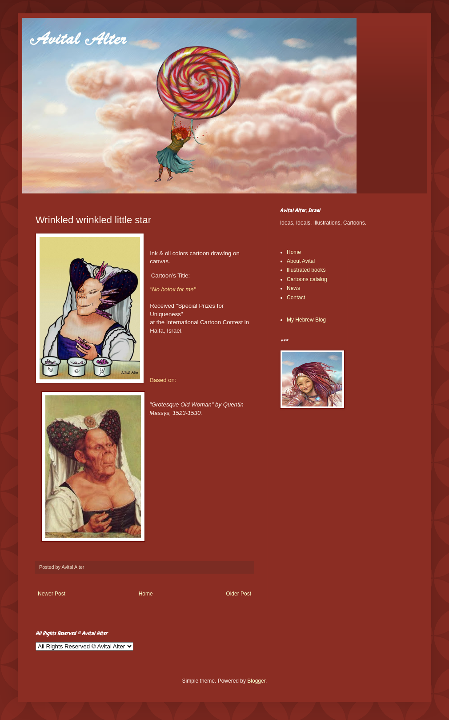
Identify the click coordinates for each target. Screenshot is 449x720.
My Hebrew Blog (306, 320)
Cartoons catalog (307, 279)
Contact (296, 297)
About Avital (301, 261)
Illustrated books (306, 270)
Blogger (256, 681)
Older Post (238, 594)
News (293, 288)
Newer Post (51, 594)
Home (146, 594)
